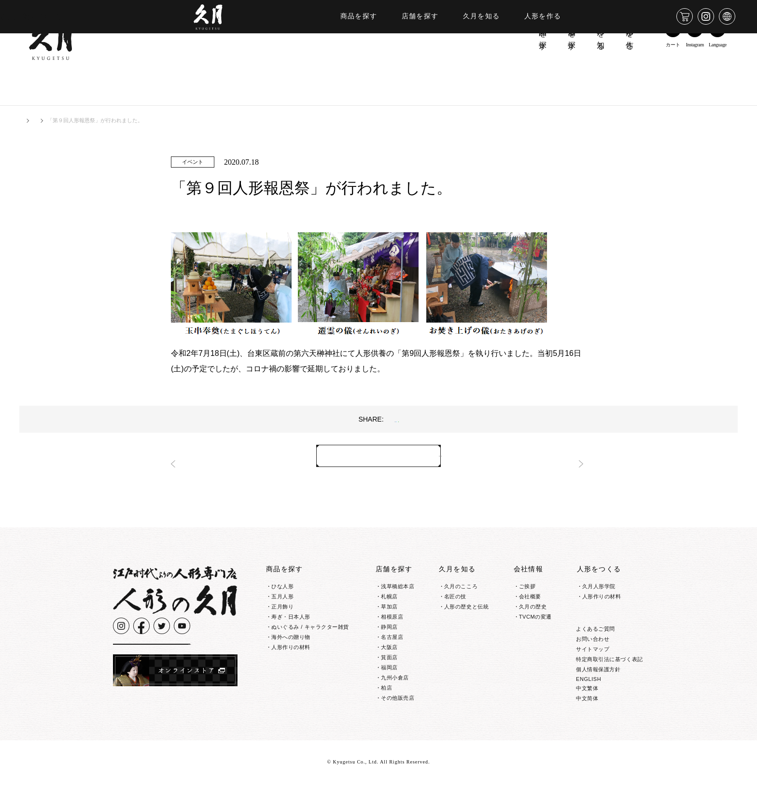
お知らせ (59, 120)
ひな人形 (282, 590)
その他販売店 (397, 701)
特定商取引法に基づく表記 (609, 681)
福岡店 (389, 671)
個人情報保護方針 (598, 691)
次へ (569, 459)
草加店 (389, 610)
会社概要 (530, 600)
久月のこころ (460, 590)
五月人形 (282, 600)
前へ (188, 459)
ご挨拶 (527, 590)
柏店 (386, 691)
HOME (27, 120)
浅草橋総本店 (397, 590)
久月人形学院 (599, 590)
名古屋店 (392, 640)
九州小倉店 (395, 681)
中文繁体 (587, 710)
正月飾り (282, 610)
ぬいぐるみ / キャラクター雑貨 (310, 630)
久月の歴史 (533, 610)
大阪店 (389, 650)
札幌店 (389, 600)
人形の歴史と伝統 (466, 610)
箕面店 (389, 661)
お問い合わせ (592, 661)
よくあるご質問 (595, 651)
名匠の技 (455, 600)
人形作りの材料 (290, 650)
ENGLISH (588, 701)
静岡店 (389, 630)
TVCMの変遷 (535, 620)
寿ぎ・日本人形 (290, 620)
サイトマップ (592, 671)
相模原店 (392, 620)
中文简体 (587, 720)
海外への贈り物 (290, 640)
